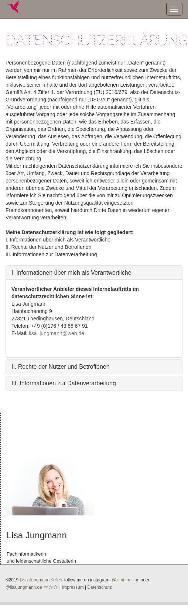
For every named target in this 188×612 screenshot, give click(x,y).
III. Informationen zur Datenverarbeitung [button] (63, 383)
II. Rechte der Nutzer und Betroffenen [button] (60, 367)
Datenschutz (100, 587)
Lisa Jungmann (35, 580)
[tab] (94, 273)
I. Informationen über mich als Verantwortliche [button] (71, 273)
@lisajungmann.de (24, 587)
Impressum (73, 587)
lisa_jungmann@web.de (56, 333)
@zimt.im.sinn (126, 580)
